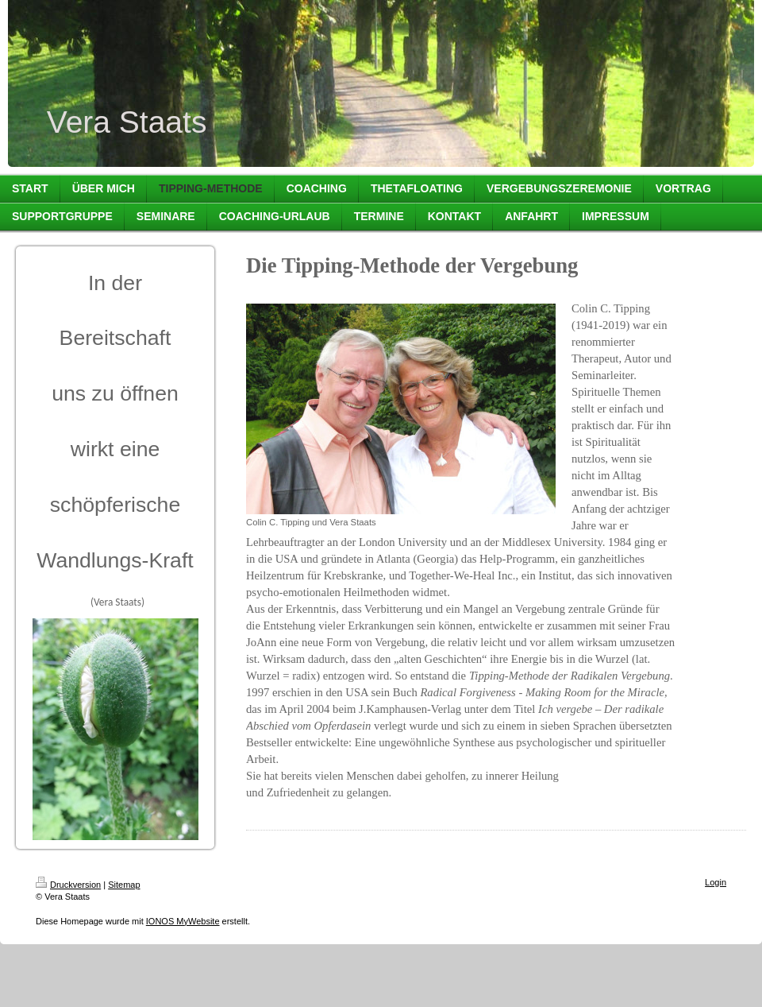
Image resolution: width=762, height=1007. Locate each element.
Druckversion (68, 884)
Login (715, 882)
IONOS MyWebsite (183, 921)
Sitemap (124, 884)
